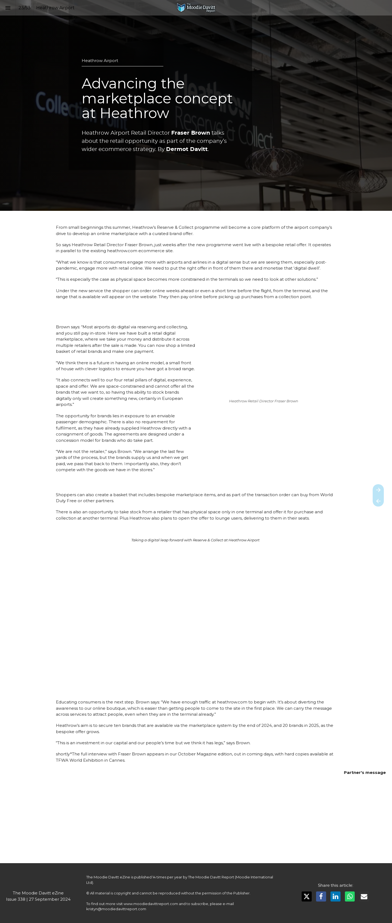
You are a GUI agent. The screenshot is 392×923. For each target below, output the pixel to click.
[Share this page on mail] (364, 896)
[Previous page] (378, 501)
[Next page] (378, 489)
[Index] (8, 8)
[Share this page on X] (307, 896)
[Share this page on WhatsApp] (350, 896)
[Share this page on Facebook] (321, 896)
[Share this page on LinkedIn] (335, 896)
